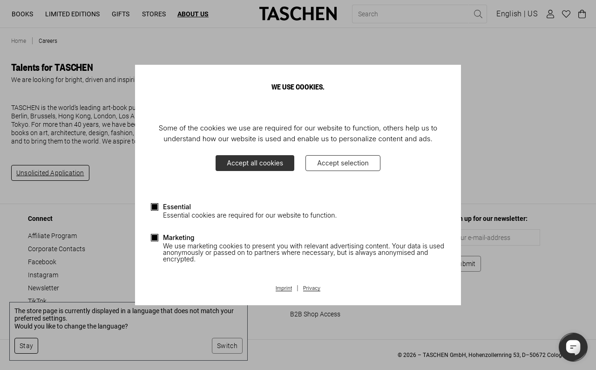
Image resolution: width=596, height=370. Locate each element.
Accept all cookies (255, 163)
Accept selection (343, 163)
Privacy (312, 288)
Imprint (284, 288)
